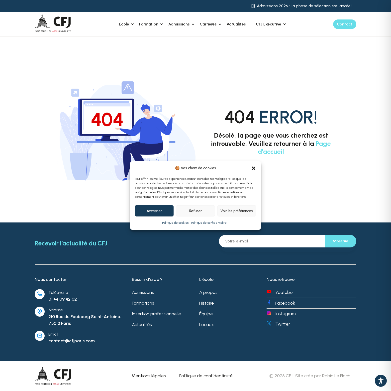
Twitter (282, 324)
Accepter (154, 211)
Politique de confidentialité (209, 222)
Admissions (143, 292)
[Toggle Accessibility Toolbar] (380, 380)
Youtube (284, 292)
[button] (253, 168)
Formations (143, 303)
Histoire (206, 303)
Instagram (285, 313)
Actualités (236, 24)
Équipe (206, 314)
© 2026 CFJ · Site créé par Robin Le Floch (309, 376)
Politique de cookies (175, 222)
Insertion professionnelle (156, 314)
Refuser (195, 211)
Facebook (285, 303)
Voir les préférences (236, 211)
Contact (345, 24)
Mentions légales (149, 376)
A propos (208, 292)
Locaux (206, 324)
